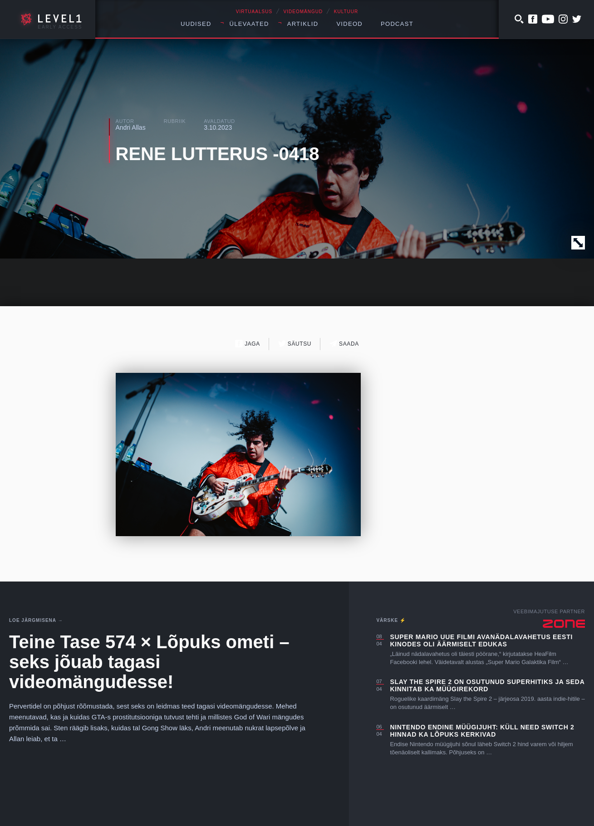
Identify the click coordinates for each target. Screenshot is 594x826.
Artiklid (303, 23)
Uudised (196, 23)
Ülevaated (249, 23)
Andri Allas (131, 127)
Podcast (397, 23)
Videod (349, 23)
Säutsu (294, 343)
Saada (344, 343)
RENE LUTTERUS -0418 (217, 154)
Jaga (247, 343)
